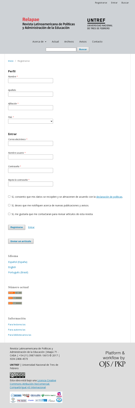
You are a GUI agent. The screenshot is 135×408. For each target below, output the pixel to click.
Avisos (83, 41)
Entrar (114, 2)
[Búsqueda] (61, 49)
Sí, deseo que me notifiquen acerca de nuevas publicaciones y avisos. (48, 205)
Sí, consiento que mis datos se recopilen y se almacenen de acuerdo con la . (65, 196)
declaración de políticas (109, 196)
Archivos (69, 41)
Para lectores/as (17, 324)
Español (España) (17, 262)
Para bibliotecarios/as (19, 334)
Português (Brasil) (18, 272)
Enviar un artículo (21, 241)
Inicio (10, 60)
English (12, 267)
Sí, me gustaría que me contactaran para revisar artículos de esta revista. (50, 214)
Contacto (97, 41)
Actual (55, 41)
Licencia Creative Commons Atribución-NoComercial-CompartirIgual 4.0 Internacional (33, 384)
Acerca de (38, 41)
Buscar (83, 49)
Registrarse (101, 2)
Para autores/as (16, 329)
